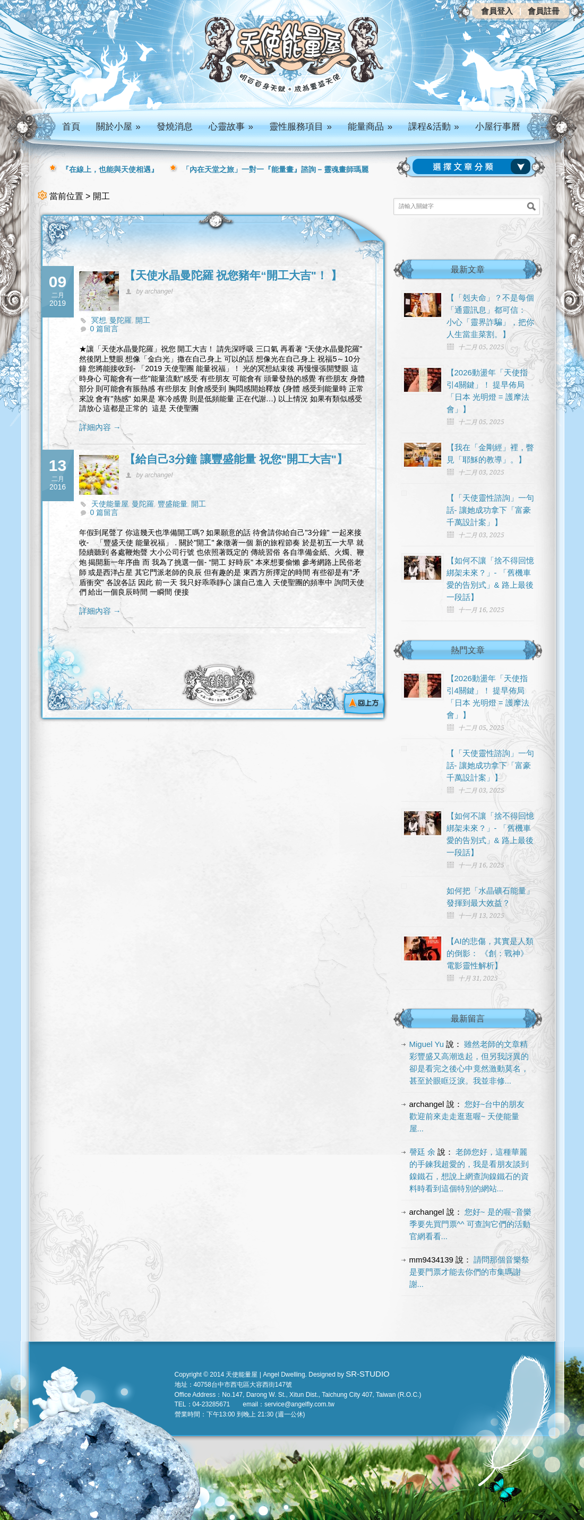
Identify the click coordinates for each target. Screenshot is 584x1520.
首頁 (71, 127)
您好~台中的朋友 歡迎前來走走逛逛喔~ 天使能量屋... (467, 1116)
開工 (142, 320)
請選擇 (474, 167)
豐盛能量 (172, 504)
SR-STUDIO (368, 1373)
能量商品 (370, 127)
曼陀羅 (120, 320)
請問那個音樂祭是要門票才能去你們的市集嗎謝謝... (469, 1272)
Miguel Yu (426, 1044)
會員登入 (497, 10)
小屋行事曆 (497, 127)
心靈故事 (231, 127)
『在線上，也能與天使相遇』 (110, 169)
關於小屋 (118, 127)
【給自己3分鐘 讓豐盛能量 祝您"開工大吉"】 (236, 459)
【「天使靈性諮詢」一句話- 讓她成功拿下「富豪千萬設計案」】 (490, 510)
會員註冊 (544, 10)
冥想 (98, 320)
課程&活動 (433, 127)
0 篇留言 (104, 328)
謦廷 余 (422, 1151)
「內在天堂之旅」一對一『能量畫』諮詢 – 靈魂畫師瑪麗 (275, 169)
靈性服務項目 (300, 127)
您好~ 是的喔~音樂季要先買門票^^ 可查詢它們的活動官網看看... (470, 1224)
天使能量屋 (109, 504)
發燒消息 (175, 127)
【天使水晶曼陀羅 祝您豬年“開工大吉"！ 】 (233, 275)
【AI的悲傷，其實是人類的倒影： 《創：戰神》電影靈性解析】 (490, 953)
